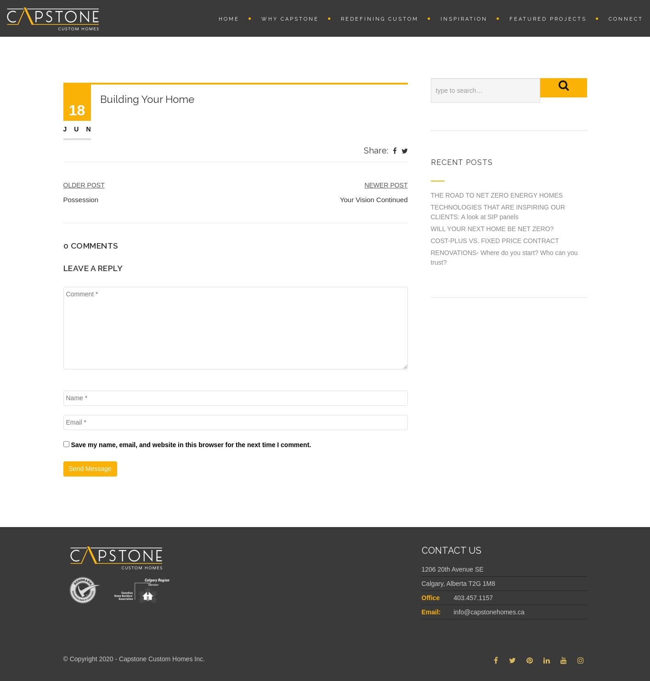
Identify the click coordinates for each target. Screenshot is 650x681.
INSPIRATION (464, 19)
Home (229, 19)
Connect (626, 19)
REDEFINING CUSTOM (379, 19)
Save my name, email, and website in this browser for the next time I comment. (191, 444)
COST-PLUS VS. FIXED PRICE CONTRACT (495, 240)
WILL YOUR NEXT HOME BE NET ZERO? (492, 229)
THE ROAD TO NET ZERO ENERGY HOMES (497, 195)
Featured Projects (548, 19)
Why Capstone (290, 19)
